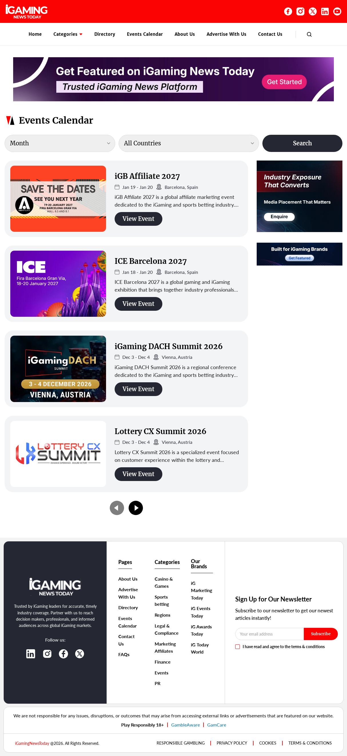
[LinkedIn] (325, 11)
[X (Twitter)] (313, 11)
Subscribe (321, 633)
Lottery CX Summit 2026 (160, 431)
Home (35, 34)
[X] (79, 653)
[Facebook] (288, 11)
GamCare (216, 724)
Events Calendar (145, 34)
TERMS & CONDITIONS (310, 743)
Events (161, 672)
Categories (68, 34)
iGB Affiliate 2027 (147, 176)
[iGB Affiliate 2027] (58, 199)
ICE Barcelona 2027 (151, 261)
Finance (163, 661)
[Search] (309, 34)
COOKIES (267, 743)
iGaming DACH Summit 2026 (169, 346)
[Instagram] (300, 11)
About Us (185, 34)
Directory (104, 34)
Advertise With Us (226, 34)
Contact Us (270, 34)
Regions (162, 615)
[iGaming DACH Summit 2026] (58, 369)
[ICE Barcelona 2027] (58, 284)
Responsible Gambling (181, 743)
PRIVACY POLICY (232, 743)
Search (302, 143)
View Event (138, 218)
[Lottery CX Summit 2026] (58, 454)
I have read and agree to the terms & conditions (284, 647)
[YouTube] (337, 11)
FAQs (123, 654)
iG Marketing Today (201, 590)
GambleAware (185, 724)
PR (157, 683)
